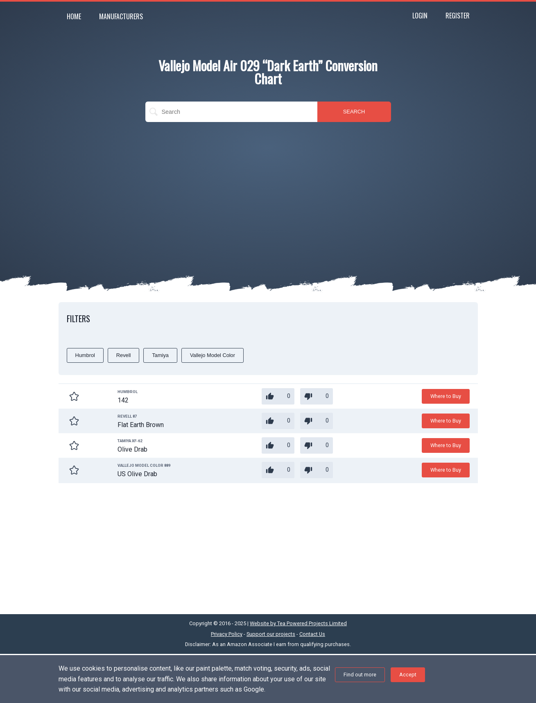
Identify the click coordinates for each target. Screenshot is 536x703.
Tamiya (160, 355)
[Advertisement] (268, 187)
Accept (407, 674)
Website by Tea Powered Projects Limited (298, 623)
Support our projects (271, 634)
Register (458, 15)
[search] (231, 112)
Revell (123, 355)
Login (419, 15)
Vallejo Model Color (212, 355)
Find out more (360, 674)
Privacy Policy (226, 634)
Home (74, 16)
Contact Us (312, 634)
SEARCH (354, 112)
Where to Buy (445, 396)
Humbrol (85, 355)
